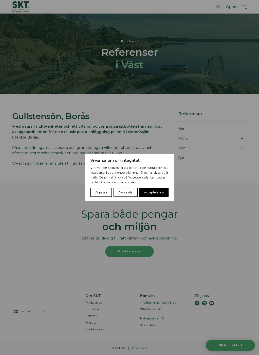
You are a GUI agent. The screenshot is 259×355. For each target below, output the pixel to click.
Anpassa (101, 192)
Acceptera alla (154, 192)
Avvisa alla (125, 192)
